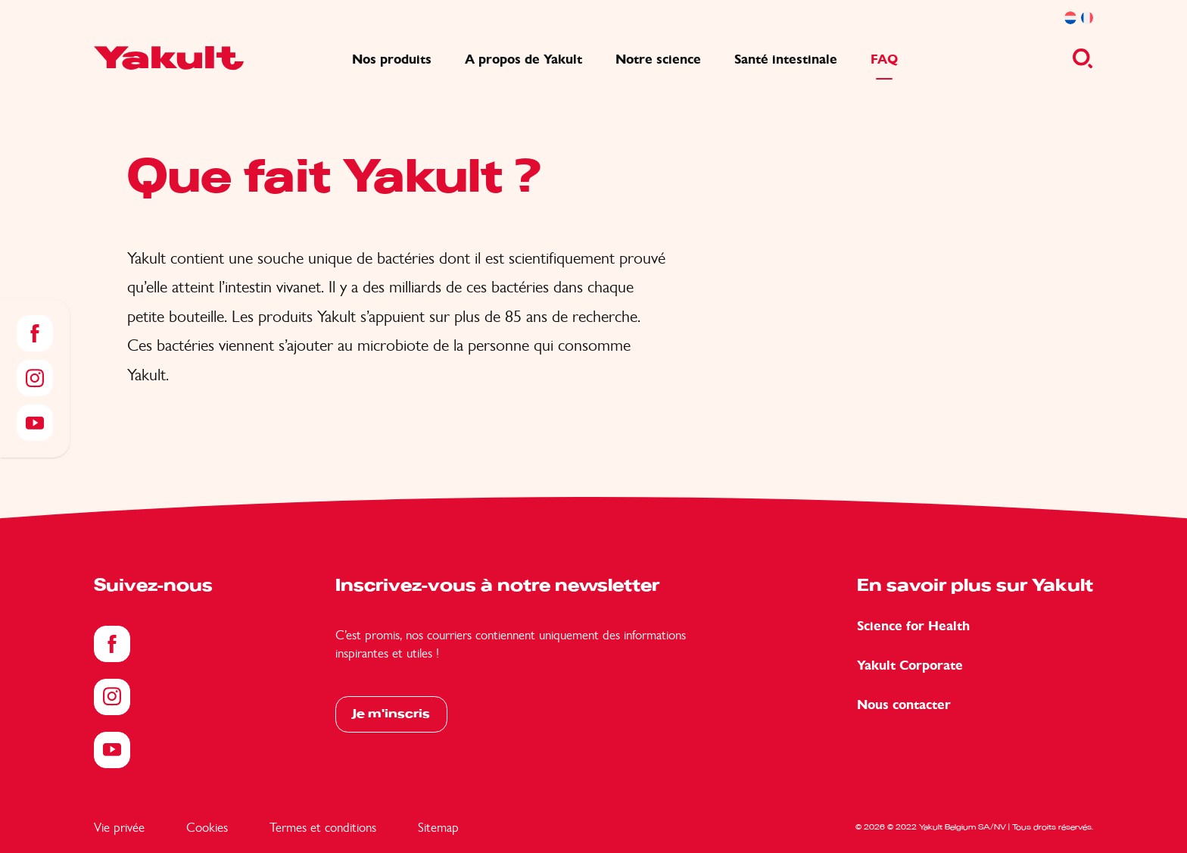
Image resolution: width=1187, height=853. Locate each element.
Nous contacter (904, 705)
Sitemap (438, 827)
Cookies (207, 827)
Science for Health (913, 626)
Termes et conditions (322, 827)
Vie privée (119, 827)
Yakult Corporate (910, 665)
